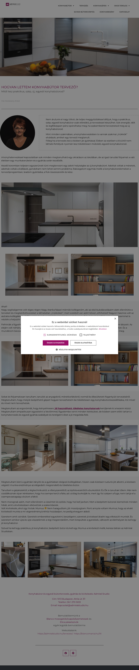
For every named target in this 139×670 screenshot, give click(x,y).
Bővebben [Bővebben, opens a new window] (103, 329)
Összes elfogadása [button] (55, 343)
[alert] (69, 335)
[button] (69, 349)
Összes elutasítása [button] (83, 343)
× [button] (115, 319)
